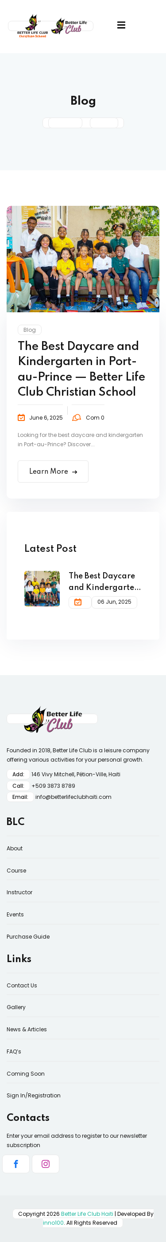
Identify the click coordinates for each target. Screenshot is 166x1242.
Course (16, 870)
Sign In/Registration (34, 1095)
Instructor (19, 892)
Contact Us (22, 985)
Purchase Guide (28, 936)
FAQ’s (14, 1051)
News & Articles (27, 1029)
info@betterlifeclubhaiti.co (70, 797)
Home (65, 123)
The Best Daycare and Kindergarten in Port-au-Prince (104, 583)
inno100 (53, 1222)
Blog (29, 330)
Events (15, 914)
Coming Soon (26, 1073)
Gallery (16, 1007)
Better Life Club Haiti (87, 1214)
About (15, 848)
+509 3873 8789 (53, 786)
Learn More (53, 472)
